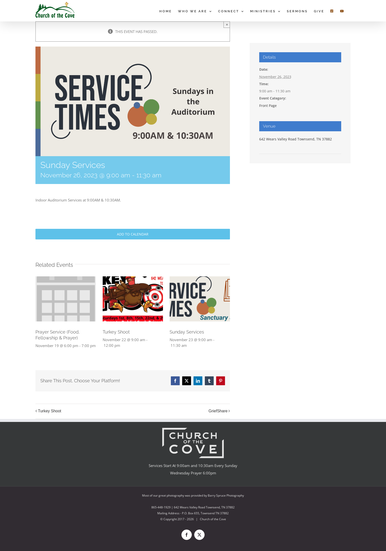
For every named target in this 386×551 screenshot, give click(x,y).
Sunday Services (187, 331)
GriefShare (218, 411)
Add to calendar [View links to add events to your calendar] (132, 234)
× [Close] (227, 24)
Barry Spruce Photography (226, 495)
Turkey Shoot (116, 331)
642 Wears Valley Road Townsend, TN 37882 (295, 139)
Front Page (268, 105)
